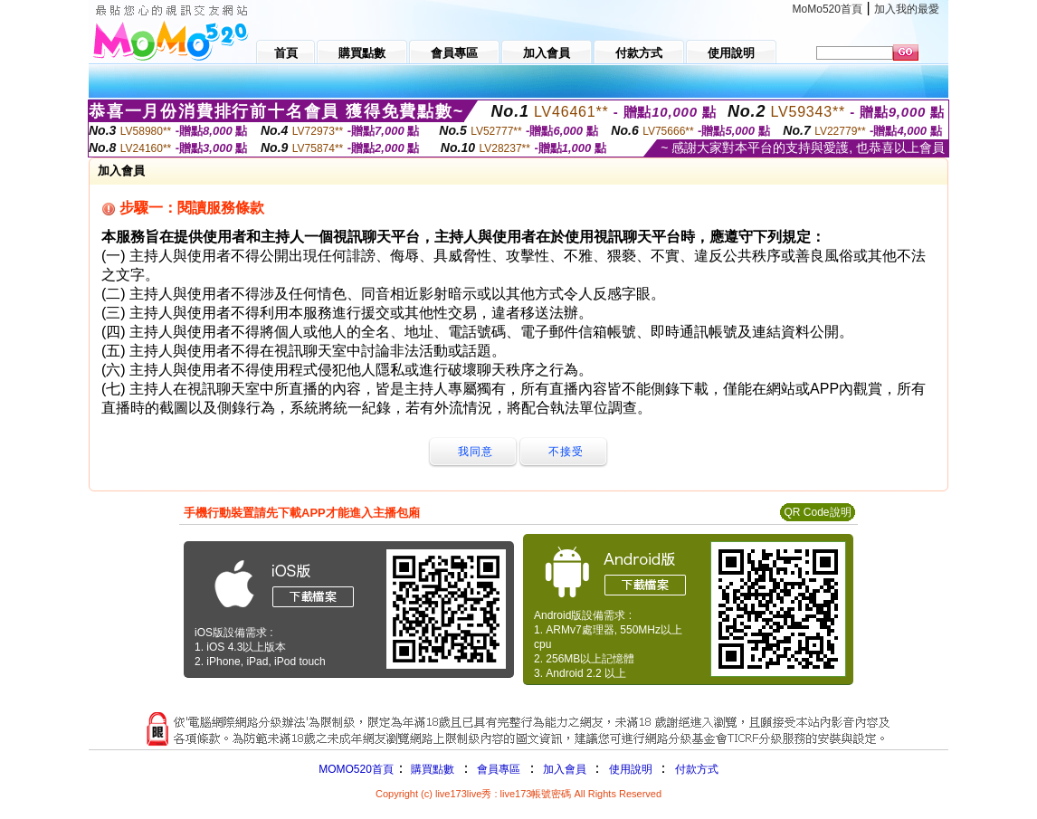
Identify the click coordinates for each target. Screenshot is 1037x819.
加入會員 (564, 769)
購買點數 (431, 769)
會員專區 (498, 769)
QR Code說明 (817, 512)
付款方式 (696, 769)
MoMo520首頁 (827, 9)
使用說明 (630, 769)
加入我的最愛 (906, 9)
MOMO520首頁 (356, 769)
